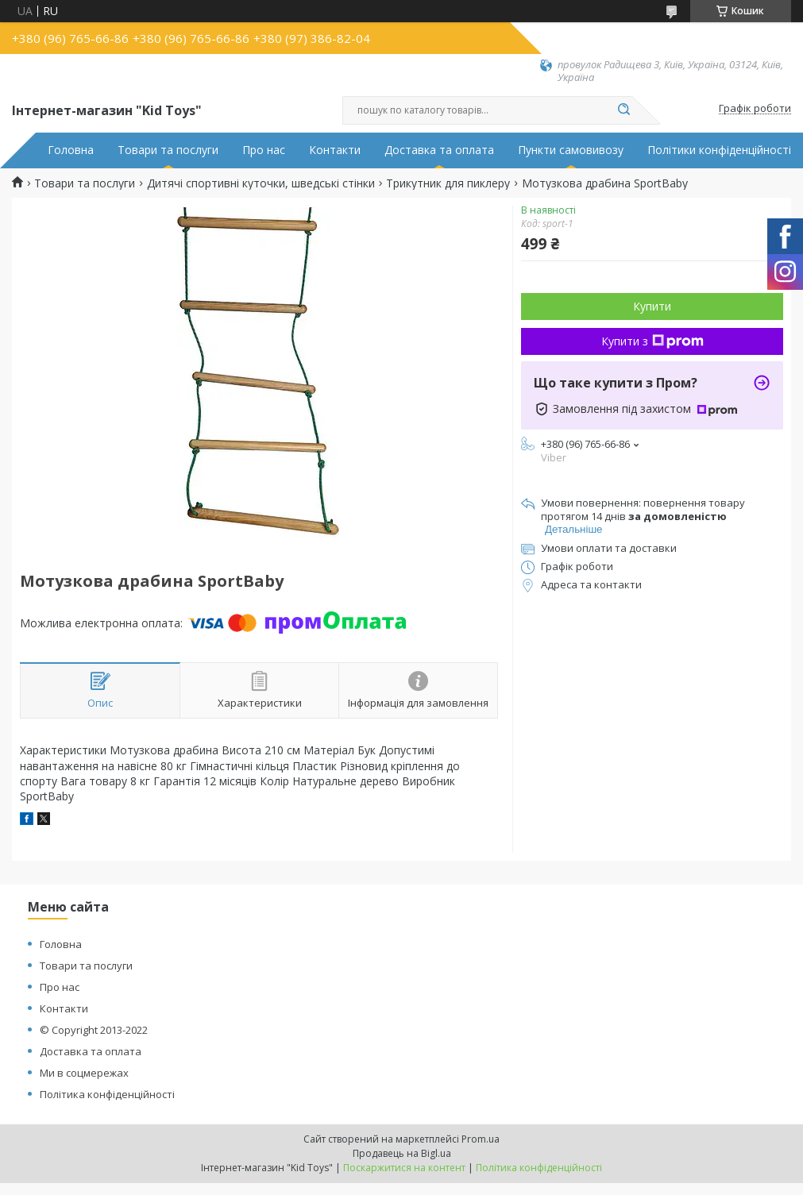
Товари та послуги (168, 150)
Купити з (652, 341)
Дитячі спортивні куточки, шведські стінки (261, 183)
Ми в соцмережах (84, 1073)
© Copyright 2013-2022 (94, 1030)
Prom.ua (480, 1139)
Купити (652, 306)
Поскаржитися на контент (404, 1167)
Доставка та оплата (439, 150)
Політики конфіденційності (719, 150)
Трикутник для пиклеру (448, 183)
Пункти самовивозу (570, 150)
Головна (71, 150)
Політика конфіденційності (107, 1094)
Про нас (263, 150)
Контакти (335, 150)
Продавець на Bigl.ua (402, 1153)
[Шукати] (624, 110)
